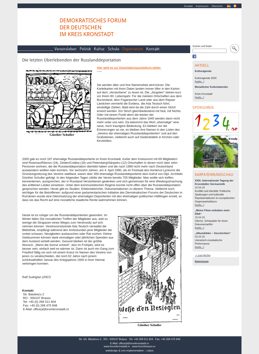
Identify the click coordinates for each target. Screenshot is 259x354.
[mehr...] (199, 81)
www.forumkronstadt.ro (117, 346)
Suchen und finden (202, 46)
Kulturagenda (203, 71)
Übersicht (217, 6)
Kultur (99, 49)
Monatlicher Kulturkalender (211, 86)
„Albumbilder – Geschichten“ (213, 233)
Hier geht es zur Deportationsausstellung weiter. (129, 67)
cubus (150, 350)
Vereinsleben (65, 49)
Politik (85, 49)
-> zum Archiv (202, 255)
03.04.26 (200, 236)
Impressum (202, 6)
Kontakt (188, 6)
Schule (113, 49)
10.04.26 (200, 187)
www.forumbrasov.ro (143, 346)
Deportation (132, 49)
